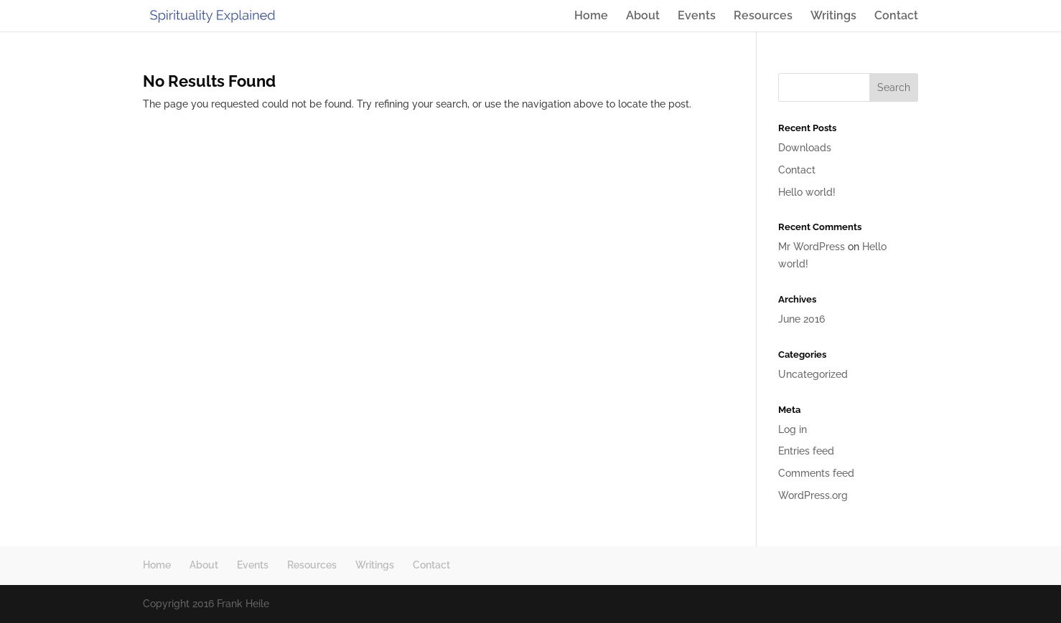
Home (591, 16)
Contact (896, 16)
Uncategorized (813, 374)
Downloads (804, 147)
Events (697, 16)
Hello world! (807, 192)
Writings (833, 16)
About (643, 16)
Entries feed (806, 451)
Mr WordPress (811, 246)
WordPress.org (813, 495)
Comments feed (816, 473)
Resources (763, 16)
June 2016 (801, 319)
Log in (792, 429)
